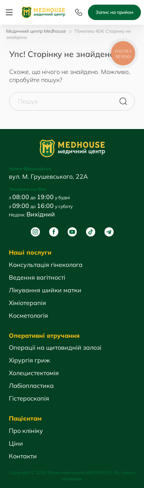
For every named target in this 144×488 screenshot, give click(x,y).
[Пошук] (123, 101)
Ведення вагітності (37, 277)
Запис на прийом (114, 12)
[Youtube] (72, 231)
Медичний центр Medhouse (36, 31)
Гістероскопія (29, 398)
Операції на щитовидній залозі (55, 347)
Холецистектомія (34, 373)
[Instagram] (35, 231)
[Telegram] (109, 231)
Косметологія (28, 315)
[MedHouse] (43, 11)
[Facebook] (53, 231)
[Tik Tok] (90, 231)
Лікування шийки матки (45, 290)
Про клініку (26, 430)
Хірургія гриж (29, 360)
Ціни (16, 443)
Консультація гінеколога (46, 264)
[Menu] (9, 12)
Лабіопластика (31, 385)
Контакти (23, 456)
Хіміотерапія (27, 303)
